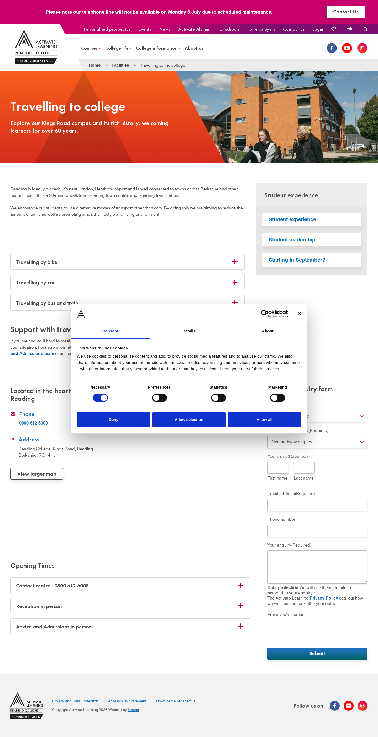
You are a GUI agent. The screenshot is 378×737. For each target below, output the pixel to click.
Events (145, 29)
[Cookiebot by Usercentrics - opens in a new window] (265, 313)
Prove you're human (285, 614)
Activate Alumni (193, 29)
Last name (304, 478)
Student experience (292, 219)
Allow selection (189, 420)
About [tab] (268, 331)
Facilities (120, 65)
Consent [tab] (110, 331)
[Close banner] (299, 313)
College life (117, 47)
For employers (261, 29)
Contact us (293, 29)
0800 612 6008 (33, 423)
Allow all (264, 420)
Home (95, 65)
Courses (89, 47)
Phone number (281, 519)
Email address (291, 493)
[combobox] (317, 416)
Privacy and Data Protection (75, 701)
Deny (113, 420)
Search (365, 29)
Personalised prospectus (107, 29)
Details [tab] (189, 331)
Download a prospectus (175, 701)
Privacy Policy (324, 598)
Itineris (133, 710)
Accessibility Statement (127, 701)
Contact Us (348, 11)
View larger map (36, 473)
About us (194, 47)
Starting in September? (297, 260)
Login (318, 29)
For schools (228, 29)
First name (277, 478)
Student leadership (292, 239)
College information (156, 47)
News (164, 29)
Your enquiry (289, 545)
